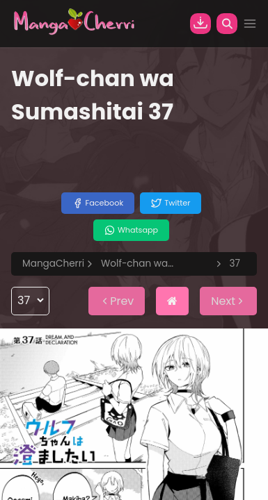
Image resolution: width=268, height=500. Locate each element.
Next (228, 301)
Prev (116, 301)
